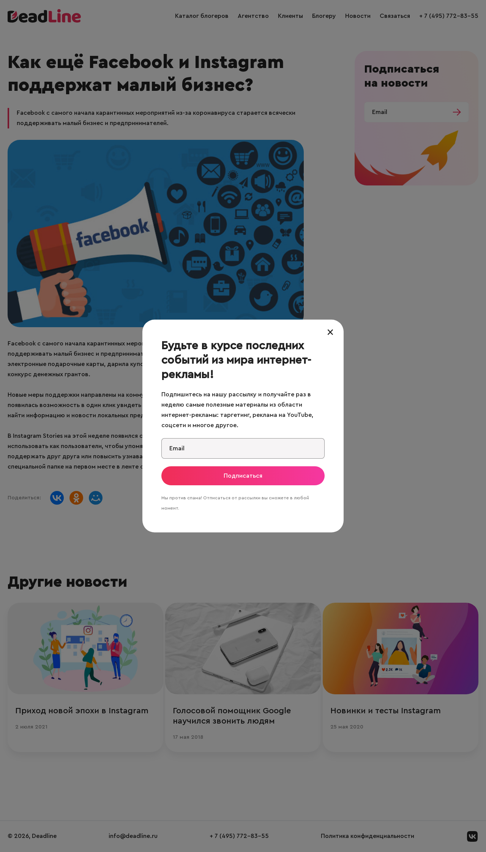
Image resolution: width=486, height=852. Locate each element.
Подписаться (243, 476)
